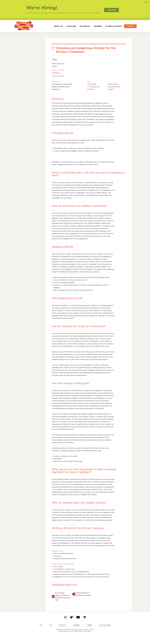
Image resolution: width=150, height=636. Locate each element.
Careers (89, 625)
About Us (58, 26)
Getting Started (113, 84)
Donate (130, 26)
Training (97, 26)
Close (146, 2)
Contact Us (62, 625)
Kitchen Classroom (58, 74)
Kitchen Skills (91, 84)
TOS (50, 625)
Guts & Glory (70, 631)
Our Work (71, 26)
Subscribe (76, 625)
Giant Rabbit (87, 631)
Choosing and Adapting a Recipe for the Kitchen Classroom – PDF (62, 596)
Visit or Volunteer (105, 625)
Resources (84, 26)
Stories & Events (113, 26)
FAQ (41, 625)
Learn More (111, 10)
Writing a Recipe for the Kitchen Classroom (83, 594)
